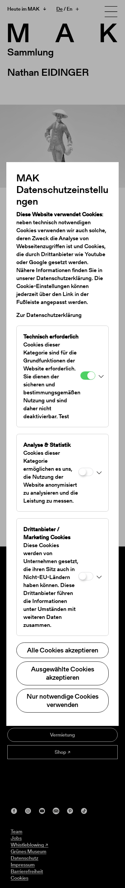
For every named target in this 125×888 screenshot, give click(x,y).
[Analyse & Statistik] (85, 472)
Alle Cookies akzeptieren (62, 650)
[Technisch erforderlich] (87, 375)
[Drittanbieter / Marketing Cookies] (85, 576)
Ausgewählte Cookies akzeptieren (62, 673)
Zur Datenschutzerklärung (49, 315)
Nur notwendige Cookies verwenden (63, 700)
